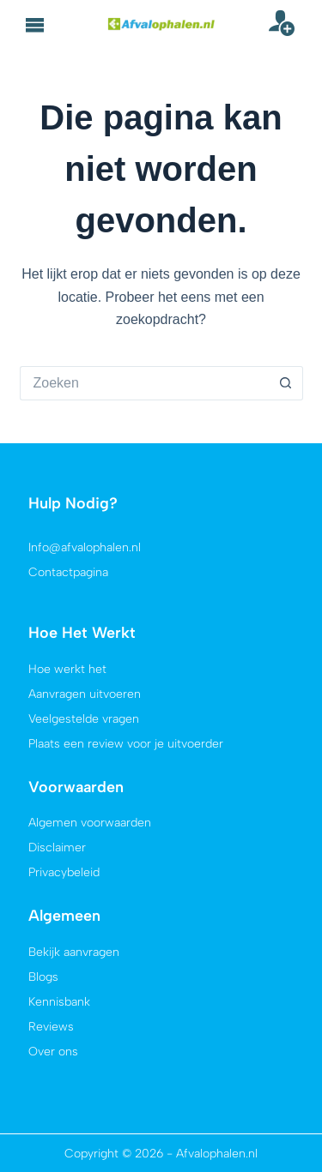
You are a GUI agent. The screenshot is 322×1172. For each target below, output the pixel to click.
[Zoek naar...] (144, 383)
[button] (35, 24)
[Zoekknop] (286, 383)
